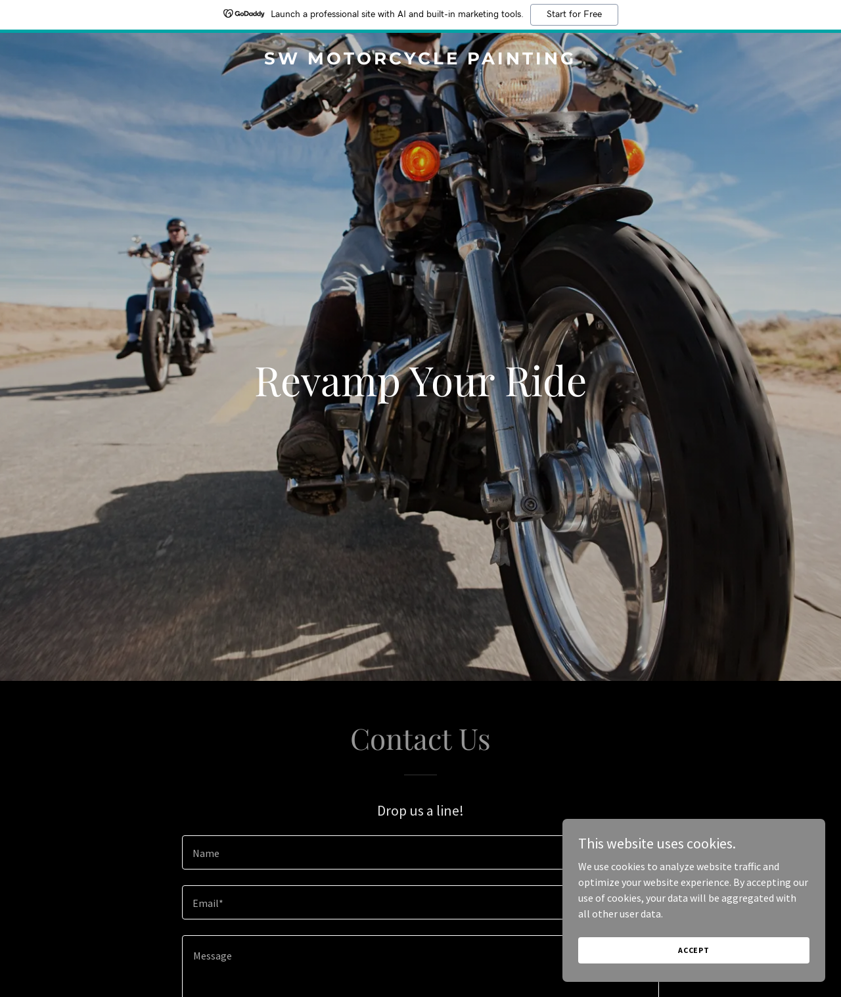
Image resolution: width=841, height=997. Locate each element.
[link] (421, 60)
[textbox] (420, 852)
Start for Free (574, 14)
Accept (694, 950)
